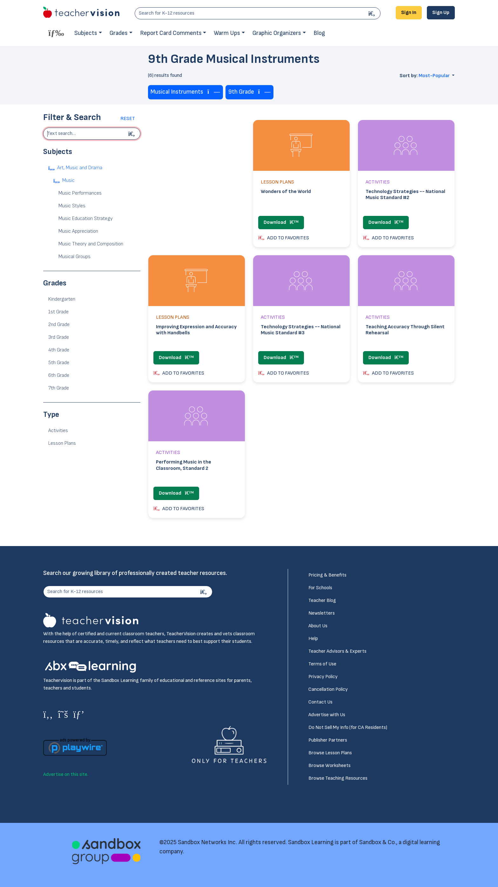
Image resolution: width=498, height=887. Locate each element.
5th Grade (58, 363)
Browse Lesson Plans (330, 753)
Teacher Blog (322, 600)
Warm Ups (227, 33)
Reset (127, 119)
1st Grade (58, 312)
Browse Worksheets (329, 766)
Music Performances (80, 193)
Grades (119, 33)
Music (68, 180)
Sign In (408, 13)
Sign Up (440, 13)
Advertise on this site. (65, 774)
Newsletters (321, 613)
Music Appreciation (78, 231)
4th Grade (58, 350)
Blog (319, 33)
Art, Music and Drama (79, 168)
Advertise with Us (326, 715)
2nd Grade (59, 325)
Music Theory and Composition (90, 244)
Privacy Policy (323, 677)
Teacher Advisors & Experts (337, 651)
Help (313, 639)
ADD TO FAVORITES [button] (283, 238)
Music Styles (71, 206)
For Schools (320, 588)
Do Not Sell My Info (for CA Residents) (347, 727)
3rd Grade (58, 337)
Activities (58, 431)
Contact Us (320, 702)
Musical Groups (74, 257)
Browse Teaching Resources (337, 778)
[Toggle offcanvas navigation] (56, 32)
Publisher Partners (327, 740)
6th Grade (58, 375)
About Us (317, 626)
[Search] (372, 13)
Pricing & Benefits (327, 575)
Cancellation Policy (328, 689)
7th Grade (58, 388)
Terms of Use (322, 664)
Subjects (85, 33)
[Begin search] (132, 134)
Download (281, 222)
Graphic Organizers (276, 33)
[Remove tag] (213, 92)
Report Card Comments (171, 33)
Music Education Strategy (85, 219)
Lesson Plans (62, 443)
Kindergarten (61, 299)
